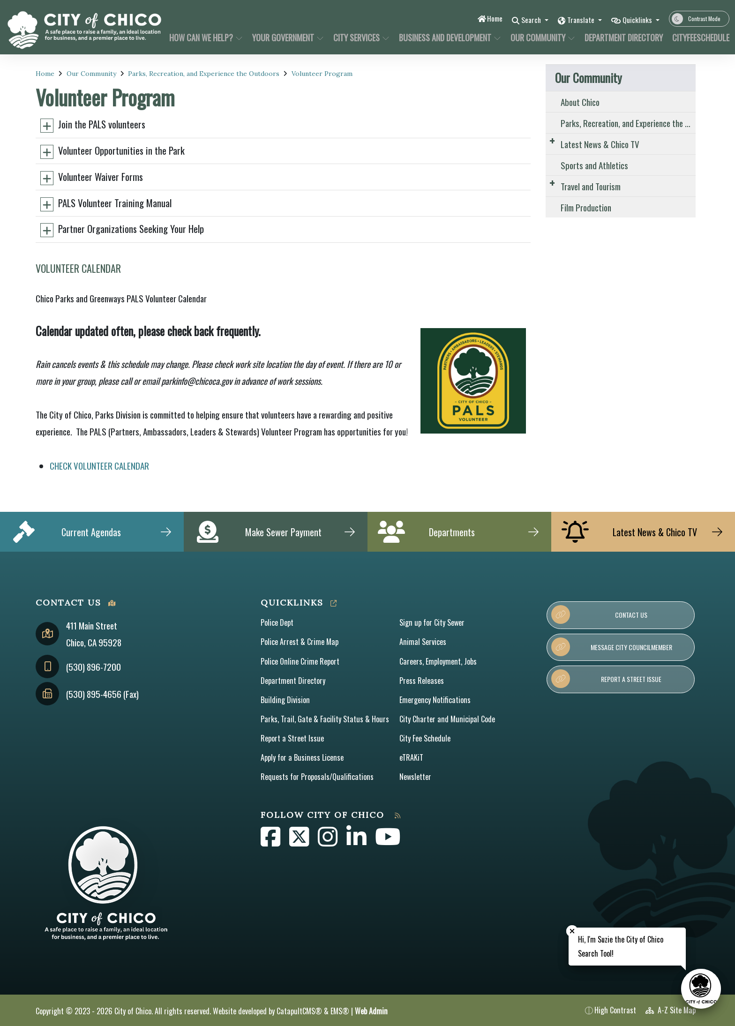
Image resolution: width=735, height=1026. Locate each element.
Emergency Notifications (435, 699)
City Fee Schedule (424, 738)
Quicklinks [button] (636, 19)
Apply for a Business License (302, 757)
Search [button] (522, 19)
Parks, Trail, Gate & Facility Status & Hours (325, 719)
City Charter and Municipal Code (447, 719)
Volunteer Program (322, 73)
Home (482, 18)
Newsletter (415, 776)
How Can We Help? (204, 37)
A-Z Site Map (670, 1010)
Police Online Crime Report (300, 661)
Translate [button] (576, 19)
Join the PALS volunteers (101, 124)
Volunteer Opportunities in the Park (121, 150)
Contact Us (599, 614)
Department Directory (622, 37)
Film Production (586, 207)
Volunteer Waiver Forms (100, 176)
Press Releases (421, 680)
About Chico (580, 101)
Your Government (286, 37)
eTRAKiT (411, 757)
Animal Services (422, 641)
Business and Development (447, 37)
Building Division (285, 699)
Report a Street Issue (292, 738)
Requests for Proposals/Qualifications (317, 776)
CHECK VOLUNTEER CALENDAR (99, 465)
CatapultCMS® (299, 1011)
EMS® (339, 1011)
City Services (360, 37)
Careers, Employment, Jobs (438, 661)
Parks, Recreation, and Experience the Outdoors (203, 73)
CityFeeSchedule (697, 37)
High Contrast (615, 1010)
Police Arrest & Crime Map (299, 641)
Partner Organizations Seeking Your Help (131, 228)
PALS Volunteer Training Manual (115, 202)
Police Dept (277, 622)
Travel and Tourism (591, 186)
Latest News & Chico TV (600, 143)
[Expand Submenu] (552, 140)
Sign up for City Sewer (432, 622)
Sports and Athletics (594, 165)
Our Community (541, 37)
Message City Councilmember (611, 646)
